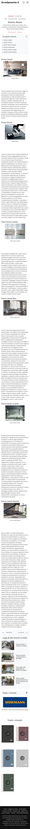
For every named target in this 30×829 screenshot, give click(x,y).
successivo (22, 633)
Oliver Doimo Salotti (10, 45)
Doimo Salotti (12, 32)
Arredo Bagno (22, 809)
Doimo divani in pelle (10, 50)
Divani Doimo (8, 42)
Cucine (5, 809)
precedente (7, 633)
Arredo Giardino (6, 813)
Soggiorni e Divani (13, 809)
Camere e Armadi (7, 811)
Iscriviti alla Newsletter (22, 813)
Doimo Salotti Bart (9, 47)
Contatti (13, 813)
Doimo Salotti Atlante (10, 52)
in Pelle (20, 32)
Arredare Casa (16, 811)
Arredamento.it (10, 2)
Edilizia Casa (24, 811)
